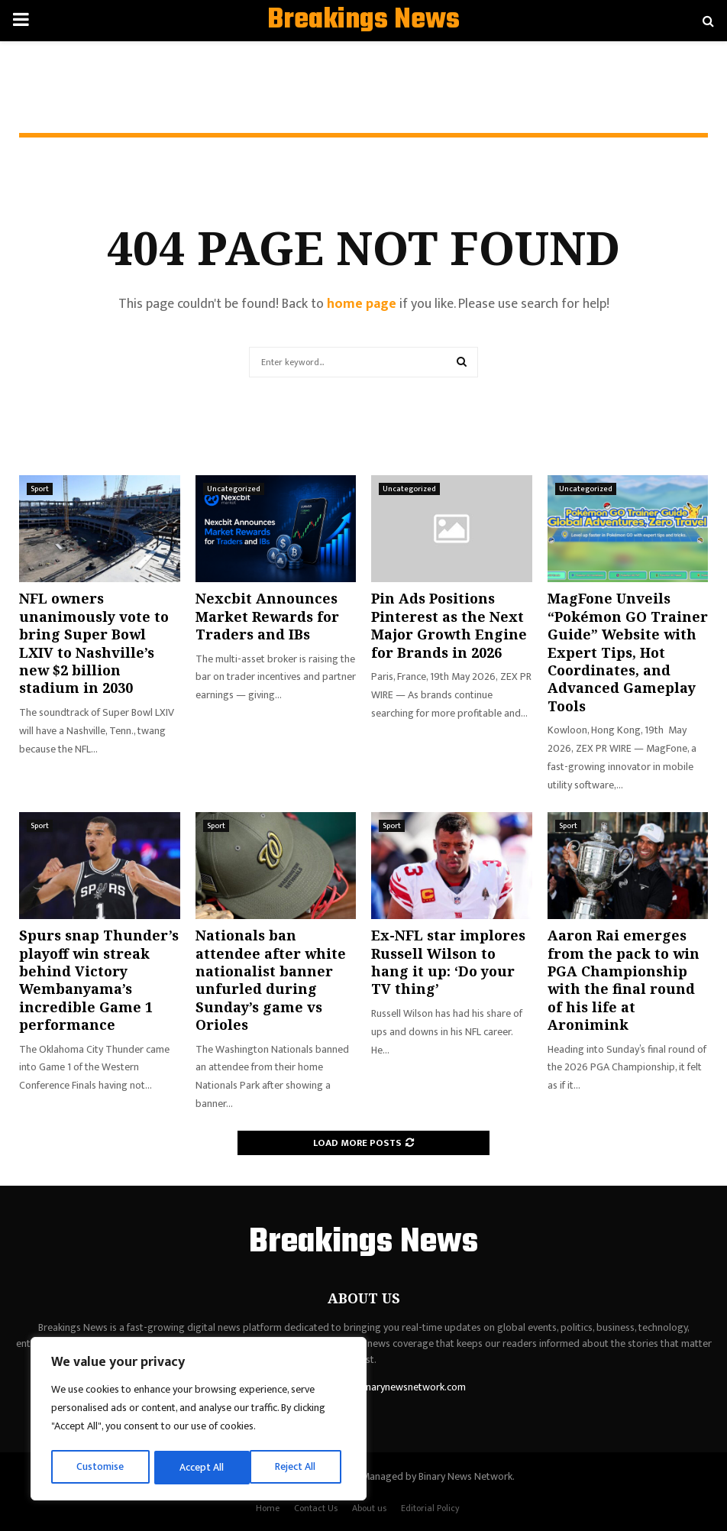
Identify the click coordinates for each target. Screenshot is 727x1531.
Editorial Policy (430, 1508)
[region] (199, 1420)
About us (369, 1508)
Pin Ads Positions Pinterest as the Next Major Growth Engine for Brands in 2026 (449, 625)
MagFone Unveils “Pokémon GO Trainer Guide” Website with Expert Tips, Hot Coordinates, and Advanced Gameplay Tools (628, 651)
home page (361, 304)
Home (267, 1508)
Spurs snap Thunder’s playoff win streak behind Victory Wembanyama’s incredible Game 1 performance (99, 980)
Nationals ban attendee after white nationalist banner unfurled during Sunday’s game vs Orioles (270, 980)
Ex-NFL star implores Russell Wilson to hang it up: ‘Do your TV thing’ (448, 962)
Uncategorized (233, 489)
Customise (100, 1467)
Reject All (201, 1467)
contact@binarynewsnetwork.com (389, 1387)
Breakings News (363, 21)
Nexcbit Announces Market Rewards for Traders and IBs (267, 616)
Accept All (299, 1467)
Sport (40, 489)
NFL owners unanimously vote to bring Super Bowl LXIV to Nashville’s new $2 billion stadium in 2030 (94, 643)
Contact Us (316, 1508)
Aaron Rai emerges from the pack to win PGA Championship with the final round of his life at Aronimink (624, 980)
